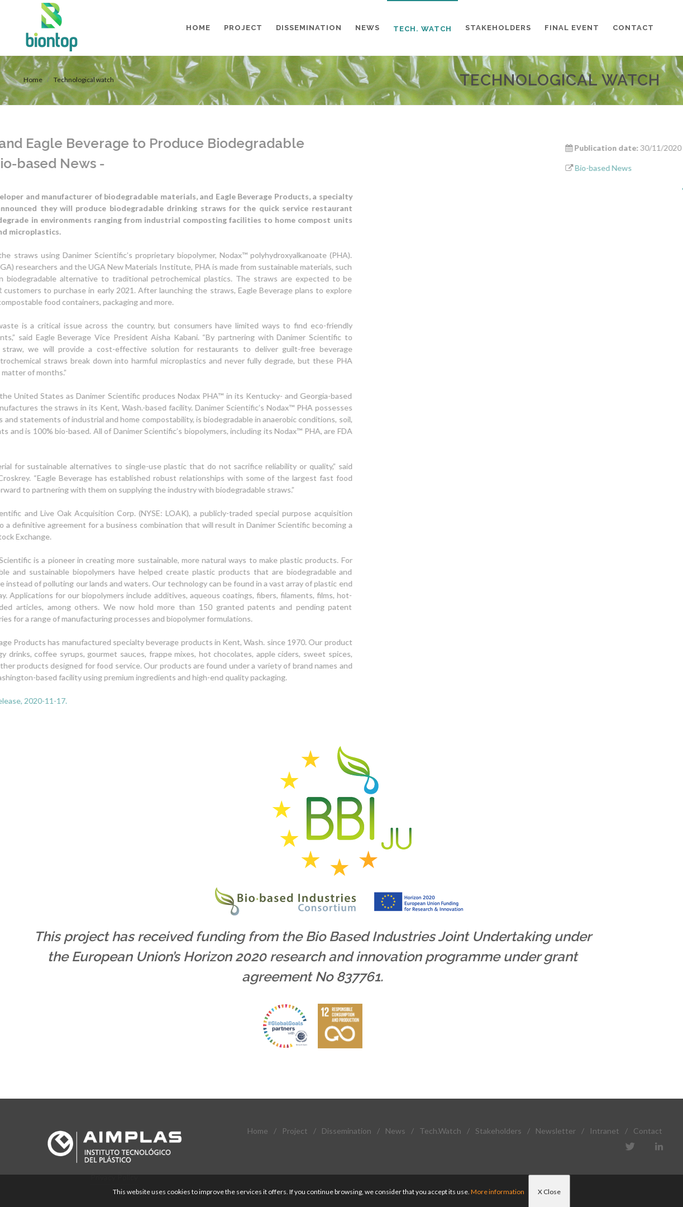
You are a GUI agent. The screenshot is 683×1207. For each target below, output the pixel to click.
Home (32, 79)
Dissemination (346, 1131)
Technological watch (84, 79)
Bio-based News (641, 168)
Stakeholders (498, 1131)
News (395, 1131)
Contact (647, 1131)
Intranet (604, 1131)
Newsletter (556, 1131)
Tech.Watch (440, 1131)
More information (497, 1191)
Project (295, 1131)
